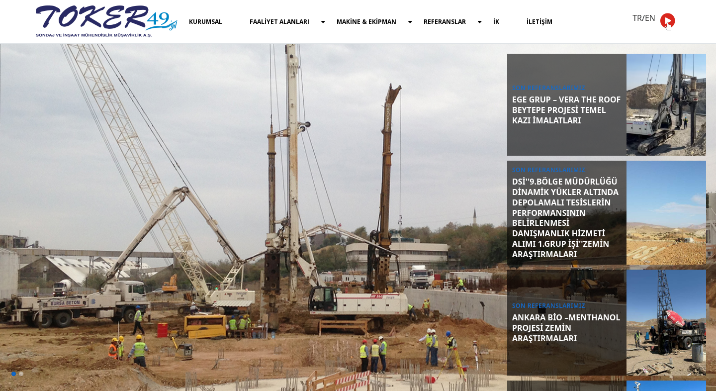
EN (650, 17)
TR (637, 17)
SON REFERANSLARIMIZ (548, 88)
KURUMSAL (205, 21)
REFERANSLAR (453, 21)
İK (496, 21)
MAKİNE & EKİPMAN (374, 21)
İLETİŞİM (539, 21)
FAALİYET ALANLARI (287, 21)
